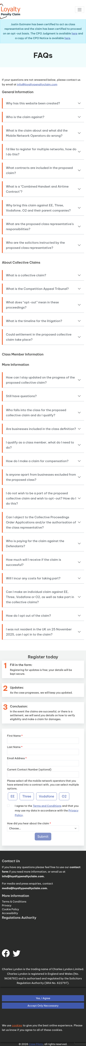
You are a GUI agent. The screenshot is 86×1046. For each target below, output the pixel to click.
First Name (15, 735)
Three (26, 796)
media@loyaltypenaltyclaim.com (24, 888)
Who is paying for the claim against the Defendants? (35, 543)
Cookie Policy (10, 909)
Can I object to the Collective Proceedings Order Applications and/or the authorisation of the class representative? (41, 522)
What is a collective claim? (26, 275)
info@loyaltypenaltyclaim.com (37, 84)
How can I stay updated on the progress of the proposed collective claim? (40, 379)
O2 (64, 796)
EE (13, 796)
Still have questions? (21, 396)
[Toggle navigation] (79, 9)
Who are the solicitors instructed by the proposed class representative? (35, 245)
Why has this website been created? (33, 103)
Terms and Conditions (47, 805)
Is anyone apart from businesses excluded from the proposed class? (41, 477)
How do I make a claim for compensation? (37, 461)
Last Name (15, 747)
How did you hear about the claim (29, 823)
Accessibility (10, 913)
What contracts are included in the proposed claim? (39, 170)
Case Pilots (36, 1044)
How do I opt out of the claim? (28, 615)
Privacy (6, 905)
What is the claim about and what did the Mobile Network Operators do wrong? (37, 133)
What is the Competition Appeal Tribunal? (37, 289)
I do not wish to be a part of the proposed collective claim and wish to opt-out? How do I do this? (41, 498)
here (74, 33)
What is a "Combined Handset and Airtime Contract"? (37, 189)
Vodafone (46, 796)
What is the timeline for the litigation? (34, 321)
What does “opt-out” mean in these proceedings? (32, 304)
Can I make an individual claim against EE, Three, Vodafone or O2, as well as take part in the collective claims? (40, 597)
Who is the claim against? (25, 117)
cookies (17, 1025)
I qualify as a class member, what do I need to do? (40, 444)
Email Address (17, 758)
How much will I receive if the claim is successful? (33, 562)
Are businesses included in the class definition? (41, 429)
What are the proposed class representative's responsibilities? (40, 226)
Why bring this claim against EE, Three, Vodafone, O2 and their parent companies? (38, 207)
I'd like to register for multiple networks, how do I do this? (41, 151)
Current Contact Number (22, 769)
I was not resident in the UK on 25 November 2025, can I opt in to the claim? (39, 631)
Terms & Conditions (14, 901)
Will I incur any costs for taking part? (33, 578)
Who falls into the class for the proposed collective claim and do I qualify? (36, 412)
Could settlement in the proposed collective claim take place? (39, 336)
